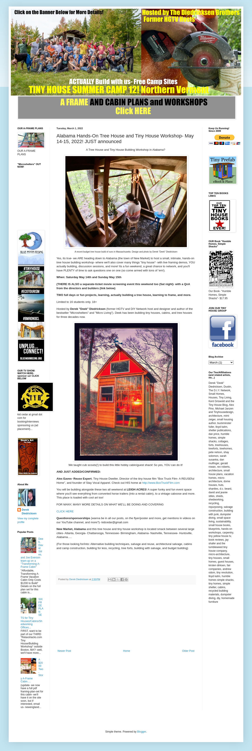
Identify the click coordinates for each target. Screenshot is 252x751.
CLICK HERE (65, 511)
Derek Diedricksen (29, 511)
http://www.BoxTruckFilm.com (161, 482)
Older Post (188, 650)
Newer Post (64, 650)
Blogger (141, 731)
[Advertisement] (126, 617)
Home (126, 650)
